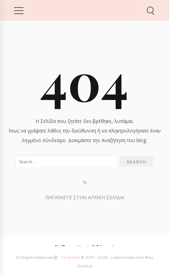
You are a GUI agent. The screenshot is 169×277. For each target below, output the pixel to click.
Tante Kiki (70, 257)
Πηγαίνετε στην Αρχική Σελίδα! (84, 197)
